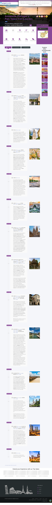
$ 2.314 (44, 25)
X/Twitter (39, 493)
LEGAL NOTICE (39, 502)
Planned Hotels (16, 47)
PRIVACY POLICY (44, 502)
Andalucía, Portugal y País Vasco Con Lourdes (19, 17)
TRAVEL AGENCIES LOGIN (31, 502)
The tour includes (25, 47)
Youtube (39, 495)
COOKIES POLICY (44, 503)
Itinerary (8, 47)
